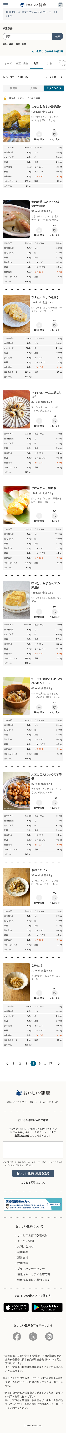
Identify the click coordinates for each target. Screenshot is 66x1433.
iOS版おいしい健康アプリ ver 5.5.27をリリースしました (32, 14)
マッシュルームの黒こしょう (46, 394)
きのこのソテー (41, 870)
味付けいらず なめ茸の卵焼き (45, 585)
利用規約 (22, 1252)
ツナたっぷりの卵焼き (45, 297)
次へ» (59, 1064)
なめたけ (36, 965)
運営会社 (22, 1257)
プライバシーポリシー (31, 1269)
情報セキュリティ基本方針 (33, 1274)
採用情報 (22, 1263)
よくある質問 (28, 1182)
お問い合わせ (22, 1135)
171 (51, 1063)
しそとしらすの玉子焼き (46, 106)
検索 (57, 36)
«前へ (7, 1064)
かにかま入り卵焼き (43, 488)
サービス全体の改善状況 (32, 1235)
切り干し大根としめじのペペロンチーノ (46, 681)
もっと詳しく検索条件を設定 (47, 51)
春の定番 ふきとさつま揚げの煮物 (45, 204)
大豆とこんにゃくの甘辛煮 (46, 776)
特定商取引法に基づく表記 (33, 1280)
